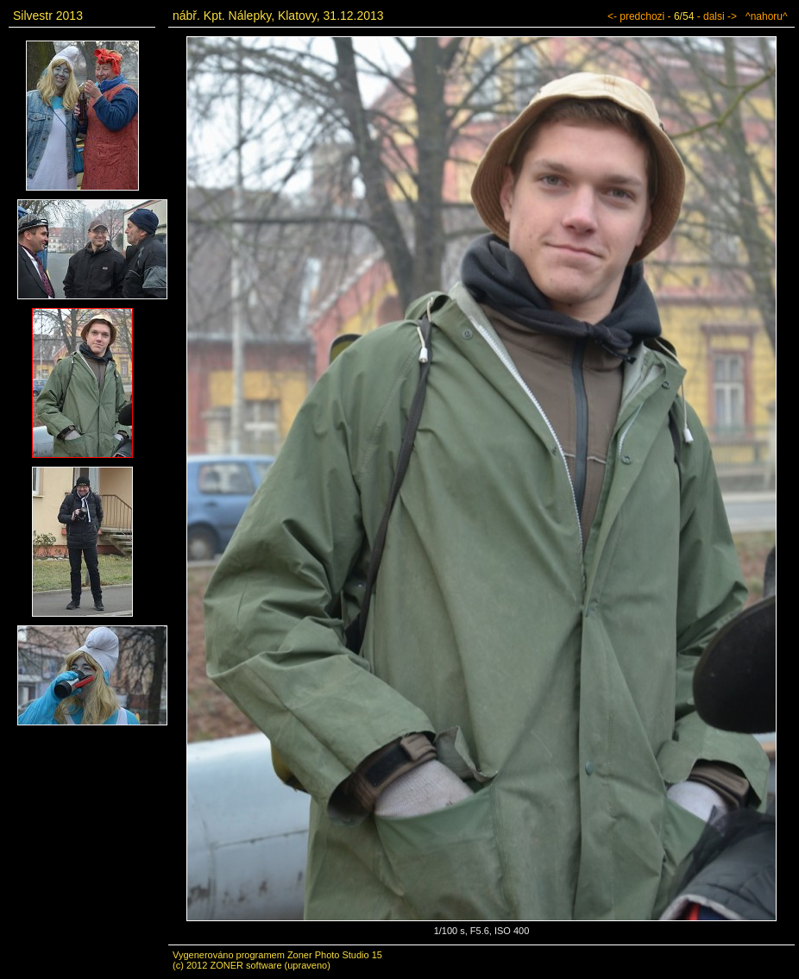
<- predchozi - (639, 16)
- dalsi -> (717, 16)
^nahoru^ (767, 16)
